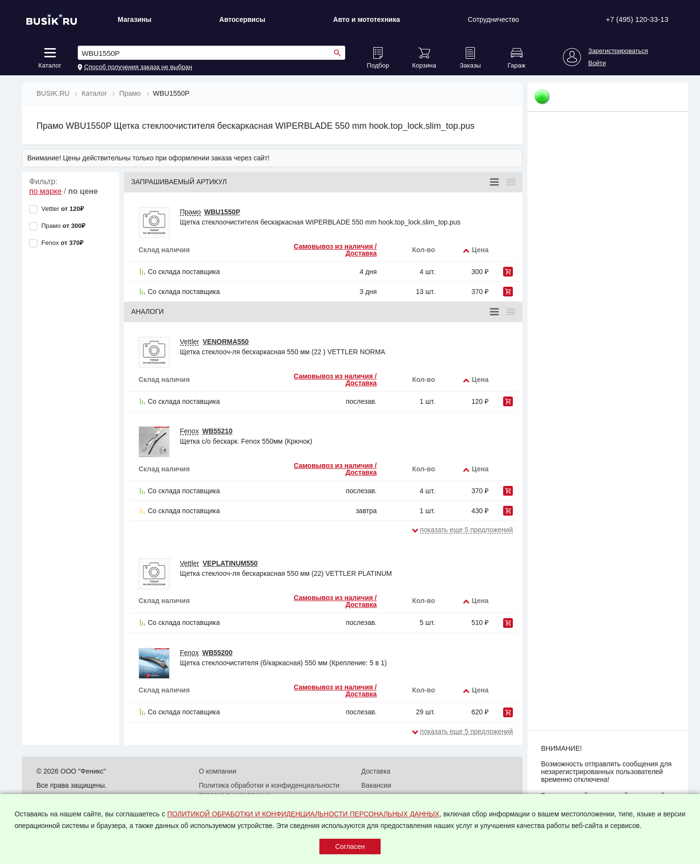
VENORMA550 (226, 342)
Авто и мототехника (366, 19)
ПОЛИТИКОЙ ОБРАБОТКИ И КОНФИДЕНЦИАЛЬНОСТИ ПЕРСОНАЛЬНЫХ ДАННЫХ (303, 814)
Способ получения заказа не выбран (138, 67)
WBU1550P (222, 212)
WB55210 (217, 431)
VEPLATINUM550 (230, 563)
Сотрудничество (493, 19)
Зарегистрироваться (618, 51)
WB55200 (217, 653)
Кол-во (423, 250)
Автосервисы (242, 19)
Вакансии (376, 785)
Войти (597, 63)
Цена (480, 250)
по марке (45, 191)
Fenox (189, 431)
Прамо (190, 212)
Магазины (134, 19)
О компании (217, 771)
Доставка (375, 771)
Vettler (189, 342)
